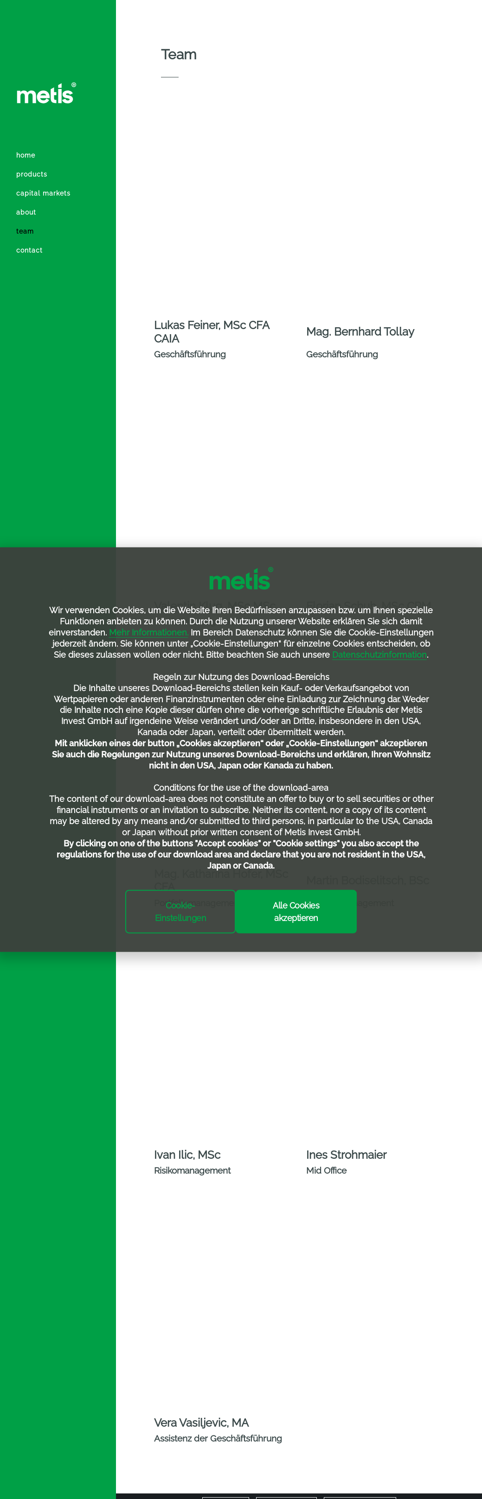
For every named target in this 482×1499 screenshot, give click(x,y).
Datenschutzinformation (379, 655)
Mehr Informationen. (148, 632)
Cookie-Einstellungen (180, 911)
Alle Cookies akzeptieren (296, 911)
